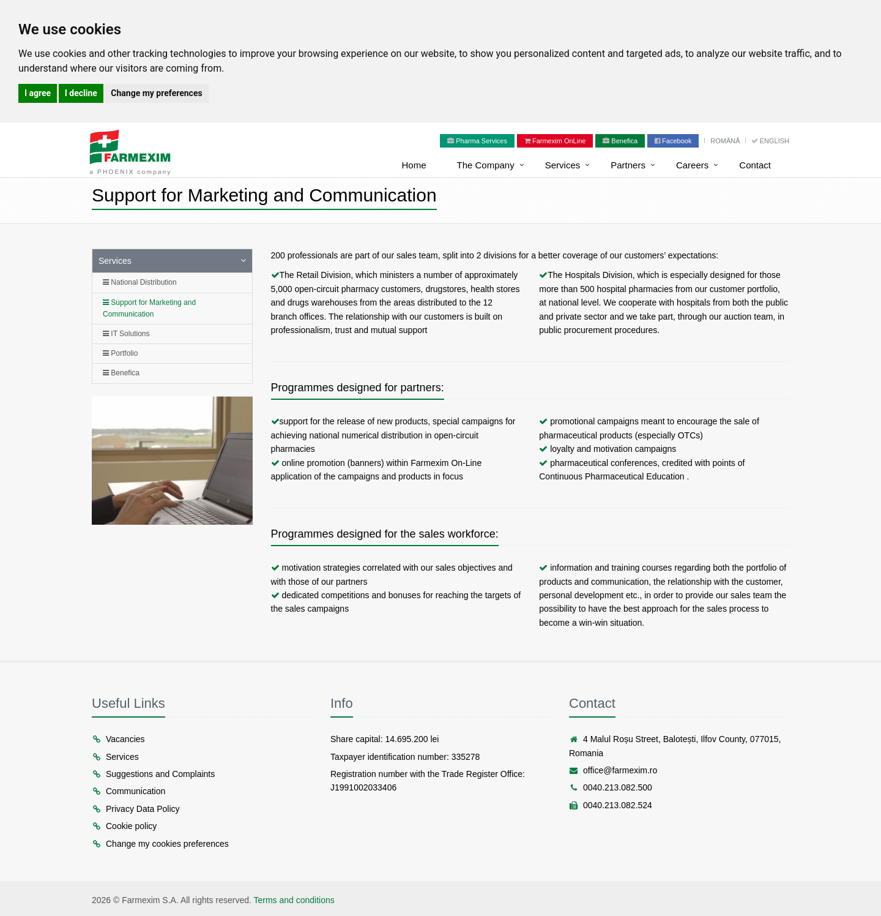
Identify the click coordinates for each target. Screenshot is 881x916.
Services (563, 165)
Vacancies (118, 739)
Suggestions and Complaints (153, 774)
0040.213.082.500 (610, 787)
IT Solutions (126, 333)
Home (413, 165)
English (770, 141)
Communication (128, 791)
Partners (628, 165)
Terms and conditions (294, 900)
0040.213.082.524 (610, 805)
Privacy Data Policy (136, 809)
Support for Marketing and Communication (149, 308)
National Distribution (140, 282)
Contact (755, 165)
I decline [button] (81, 93)
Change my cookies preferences (160, 844)
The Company (485, 165)
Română (726, 141)
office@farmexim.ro (613, 770)
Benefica (121, 373)
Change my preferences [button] (156, 93)
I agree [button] (37, 93)
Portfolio (120, 353)
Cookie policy (124, 826)
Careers (692, 165)
